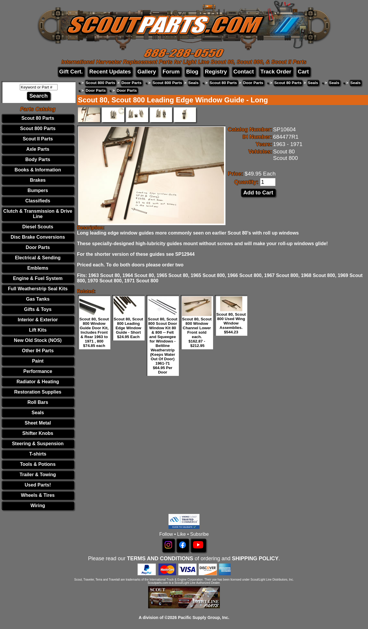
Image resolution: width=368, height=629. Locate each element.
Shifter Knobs (37, 433)
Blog (192, 71)
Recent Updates (110, 71)
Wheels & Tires (38, 495)
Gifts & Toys (37, 309)
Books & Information (37, 169)
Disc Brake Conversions (38, 237)
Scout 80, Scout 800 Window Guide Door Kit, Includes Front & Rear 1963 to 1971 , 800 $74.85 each (94, 332)
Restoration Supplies (37, 391)
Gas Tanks (38, 299)
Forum (171, 71)
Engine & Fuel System (38, 278)
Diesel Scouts (37, 226)
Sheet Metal (38, 422)
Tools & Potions (38, 464)
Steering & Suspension (37, 443)
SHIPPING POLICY (255, 558)
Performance (37, 371)
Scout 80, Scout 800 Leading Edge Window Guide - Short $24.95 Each (128, 328)
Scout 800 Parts (37, 128)
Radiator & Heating (38, 381)
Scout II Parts (38, 138)
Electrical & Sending (38, 257)
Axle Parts (37, 149)
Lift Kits (38, 329)
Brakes (37, 180)
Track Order (275, 71)
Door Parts (38, 247)
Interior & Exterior (38, 319)
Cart (303, 71)
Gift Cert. (71, 71)
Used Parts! (38, 484)
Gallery (146, 71)
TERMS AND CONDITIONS (160, 558)
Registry (216, 71)
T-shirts (37, 453)
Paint (37, 360)
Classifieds (37, 200)
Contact (243, 71)
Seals (38, 412)
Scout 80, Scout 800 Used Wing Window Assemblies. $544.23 (231, 323)
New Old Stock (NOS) (38, 340)
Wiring (37, 505)
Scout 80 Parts (37, 118)
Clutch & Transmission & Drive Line (37, 214)
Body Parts (37, 159)
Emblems (37, 268)
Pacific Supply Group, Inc (203, 617)
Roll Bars (37, 402)
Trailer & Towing (37, 474)
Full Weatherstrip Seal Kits (38, 288)
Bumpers (37, 190)
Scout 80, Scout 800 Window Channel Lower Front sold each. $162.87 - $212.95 (197, 332)
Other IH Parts (38, 350)
